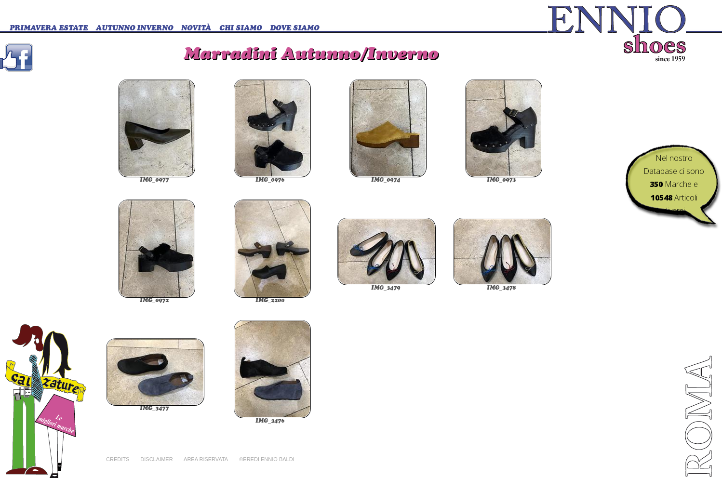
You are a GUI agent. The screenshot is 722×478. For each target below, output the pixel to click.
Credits (117, 459)
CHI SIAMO (240, 28)
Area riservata (206, 459)
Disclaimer (156, 459)
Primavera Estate (49, 28)
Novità (196, 28)
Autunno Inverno (134, 28)
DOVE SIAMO (294, 28)
